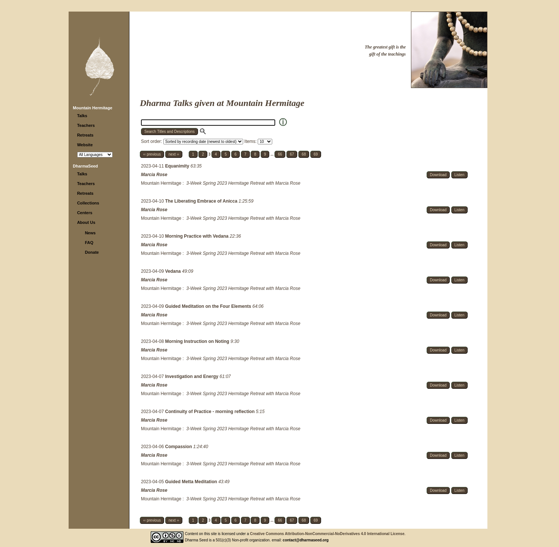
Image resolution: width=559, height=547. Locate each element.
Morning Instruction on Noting (197, 341)
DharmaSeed (85, 166)
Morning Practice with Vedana (197, 236)
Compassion (179, 446)
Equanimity (178, 166)
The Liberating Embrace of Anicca (202, 201)
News (90, 233)
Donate (92, 252)
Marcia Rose (154, 174)
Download (438, 175)
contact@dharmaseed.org (306, 540)
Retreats (85, 135)
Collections (88, 203)
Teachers (86, 125)
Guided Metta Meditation (192, 481)
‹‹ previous (152, 154)
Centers (84, 212)
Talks (82, 115)
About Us (86, 222)
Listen (460, 175)
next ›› (174, 154)
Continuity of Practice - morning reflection (210, 411)
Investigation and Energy (192, 376)
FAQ (89, 242)
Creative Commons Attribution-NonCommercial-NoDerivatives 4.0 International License (327, 534)
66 (280, 154)
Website (85, 145)
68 (304, 154)
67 (292, 154)
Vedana (173, 271)
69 (316, 154)
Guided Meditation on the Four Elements (208, 306)
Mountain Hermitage (92, 108)
